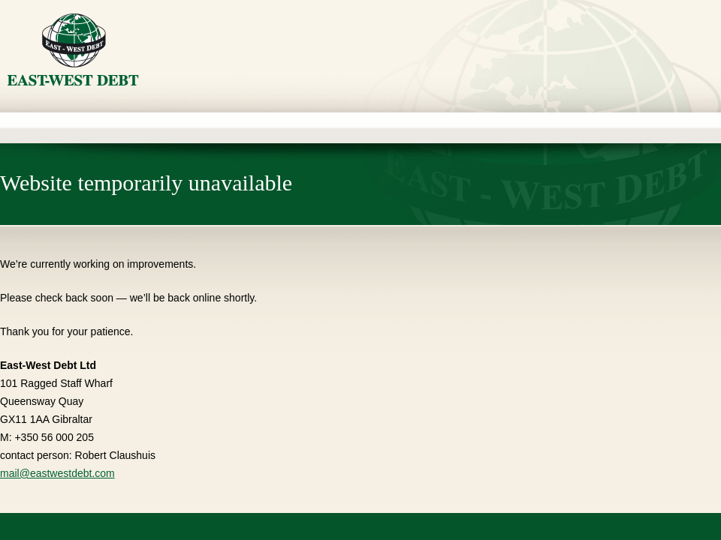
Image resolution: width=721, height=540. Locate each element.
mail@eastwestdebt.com (57, 473)
